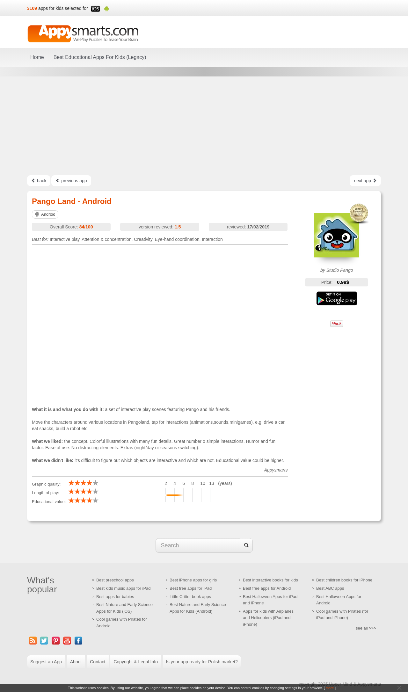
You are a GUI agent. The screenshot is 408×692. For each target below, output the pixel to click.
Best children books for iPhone (344, 580)
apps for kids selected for (63, 8)
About (76, 661)
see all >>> (366, 628)
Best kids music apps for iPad (123, 588)
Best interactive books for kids (270, 580)
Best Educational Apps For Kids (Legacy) (100, 57)
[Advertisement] (204, 125)
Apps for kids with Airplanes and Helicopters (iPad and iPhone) (268, 618)
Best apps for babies (115, 596)
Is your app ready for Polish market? (202, 661)
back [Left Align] (38, 180)
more (330, 688)
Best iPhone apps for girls (193, 580)
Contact (97, 661)
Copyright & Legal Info (135, 661)
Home (37, 57)
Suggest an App (46, 661)
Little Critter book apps (190, 596)
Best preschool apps (115, 580)
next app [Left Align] (365, 180)
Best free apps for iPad (191, 588)
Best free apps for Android (267, 588)
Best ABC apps (330, 588)
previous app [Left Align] (71, 180)
